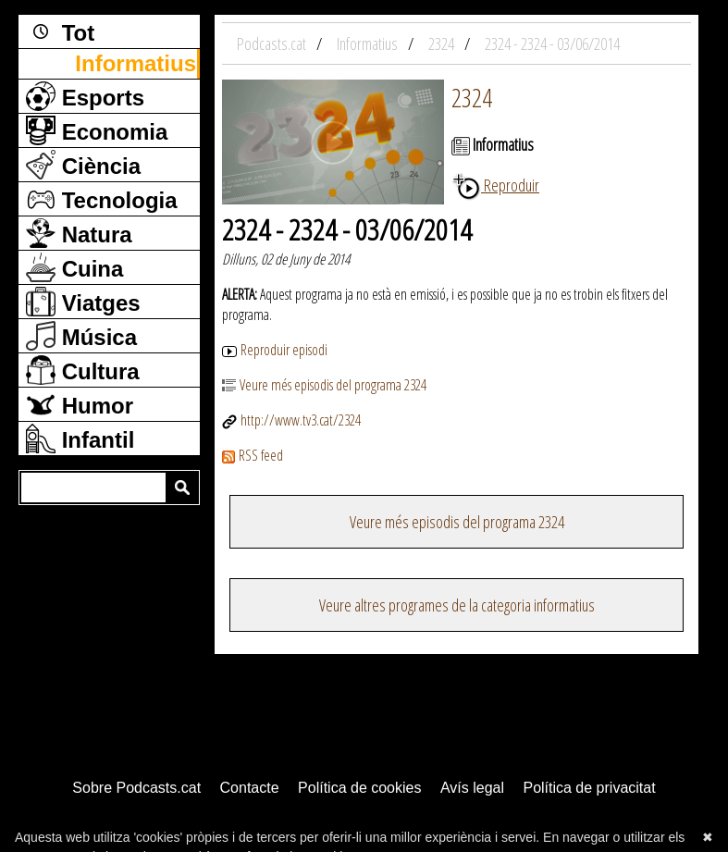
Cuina (74, 267)
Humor (79, 404)
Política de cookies (359, 788)
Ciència (83, 164)
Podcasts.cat (273, 43)
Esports (85, 96)
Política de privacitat (589, 788)
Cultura (83, 370)
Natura (79, 233)
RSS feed (252, 455)
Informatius (135, 63)
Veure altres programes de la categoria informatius (457, 605)
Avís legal (472, 788)
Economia (96, 130)
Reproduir (495, 185)
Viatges (83, 301)
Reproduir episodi (274, 350)
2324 (471, 97)
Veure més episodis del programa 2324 (324, 385)
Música (81, 336)
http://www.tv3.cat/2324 (291, 420)
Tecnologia (102, 199)
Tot (60, 31)
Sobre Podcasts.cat (136, 788)
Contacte (249, 788)
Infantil (80, 438)
